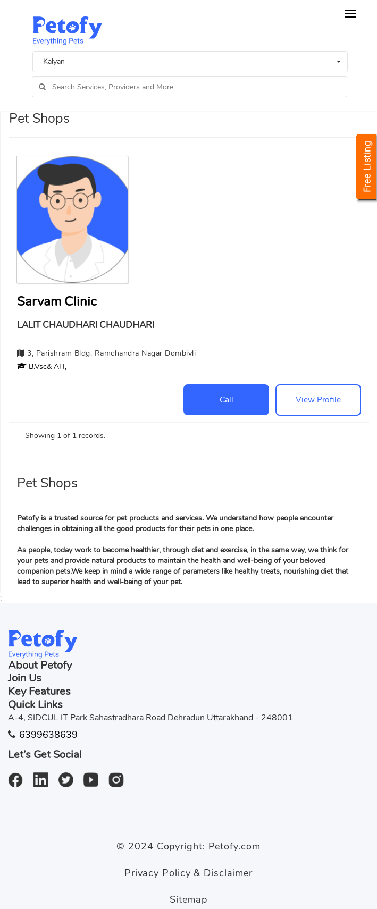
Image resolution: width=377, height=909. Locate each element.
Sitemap (188, 899)
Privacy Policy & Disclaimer (188, 872)
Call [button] (226, 399)
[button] (41, 366)
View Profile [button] (318, 399)
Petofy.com (234, 846)
